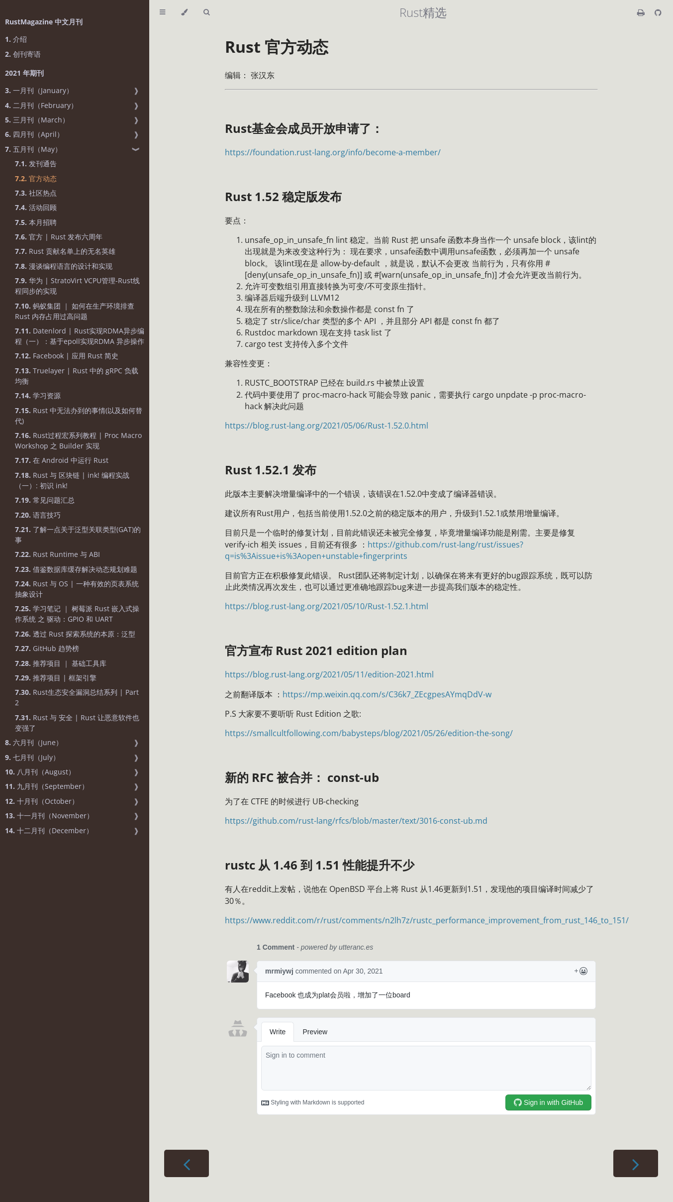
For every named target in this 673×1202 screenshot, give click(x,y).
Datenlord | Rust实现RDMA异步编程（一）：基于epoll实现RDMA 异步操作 (79, 336)
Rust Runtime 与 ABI (57, 554)
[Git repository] (658, 12)
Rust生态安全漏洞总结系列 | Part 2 (77, 697)
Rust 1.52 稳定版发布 (283, 196)
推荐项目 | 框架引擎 (55, 677)
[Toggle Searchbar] (206, 12)
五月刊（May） (33, 149)
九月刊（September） (47, 786)
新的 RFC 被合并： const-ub (302, 777)
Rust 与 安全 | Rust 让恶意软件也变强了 (77, 723)
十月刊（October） (42, 801)
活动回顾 (36, 207)
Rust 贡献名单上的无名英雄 (65, 251)
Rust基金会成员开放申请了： (304, 128)
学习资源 (38, 395)
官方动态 (36, 178)
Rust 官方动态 (276, 46)
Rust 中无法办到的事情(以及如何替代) (78, 416)
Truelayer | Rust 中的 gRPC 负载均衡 (76, 376)
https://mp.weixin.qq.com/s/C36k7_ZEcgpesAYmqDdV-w (387, 694)
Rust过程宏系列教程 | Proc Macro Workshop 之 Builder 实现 (78, 440)
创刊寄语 (23, 54)
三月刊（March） (37, 119)
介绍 (16, 39)
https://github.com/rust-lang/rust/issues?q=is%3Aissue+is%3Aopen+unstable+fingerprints (374, 550)
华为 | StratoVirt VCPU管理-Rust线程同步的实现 (77, 286)
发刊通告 (36, 163)
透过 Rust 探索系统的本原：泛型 (75, 634)
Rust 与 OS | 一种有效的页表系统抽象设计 (77, 589)
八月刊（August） (40, 771)
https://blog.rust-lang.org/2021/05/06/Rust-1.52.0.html (326, 425)
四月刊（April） (34, 134)
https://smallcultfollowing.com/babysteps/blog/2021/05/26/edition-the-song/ (369, 733)
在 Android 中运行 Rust (61, 460)
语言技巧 (38, 515)
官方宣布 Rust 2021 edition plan (316, 650)
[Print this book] (642, 12)
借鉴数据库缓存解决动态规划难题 (76, 569)
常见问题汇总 (45, 500)
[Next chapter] (635, 1163)
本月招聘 (36, 222)
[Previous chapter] (186, 1163)
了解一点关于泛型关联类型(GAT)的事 (78, 535)
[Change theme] (184, 12)
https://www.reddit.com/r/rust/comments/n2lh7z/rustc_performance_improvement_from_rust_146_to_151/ (427, 920)
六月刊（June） (34, 742)
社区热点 (36, 193)
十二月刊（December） (49, 830)
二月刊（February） (41, 105)
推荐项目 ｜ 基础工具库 (60, 663)
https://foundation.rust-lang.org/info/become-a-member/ (333, 152)
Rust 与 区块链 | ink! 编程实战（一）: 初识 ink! (72, 480)
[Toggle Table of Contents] (162, 12)
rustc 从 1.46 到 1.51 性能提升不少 (319, 865)
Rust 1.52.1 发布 (270, 469)
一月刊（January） (39, 90)
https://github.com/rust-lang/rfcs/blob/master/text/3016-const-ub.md (356, 820)
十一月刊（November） (49, 815)
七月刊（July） (32, 757)
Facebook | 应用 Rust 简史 (66, 355)
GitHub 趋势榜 (47, 648)
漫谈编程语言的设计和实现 (63, 266)
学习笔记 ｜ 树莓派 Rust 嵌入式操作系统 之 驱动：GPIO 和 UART (77, 614)
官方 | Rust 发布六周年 (58, 236)
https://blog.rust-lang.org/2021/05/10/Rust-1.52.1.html (326, 606)
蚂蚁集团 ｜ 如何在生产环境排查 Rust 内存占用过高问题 (74, 311)
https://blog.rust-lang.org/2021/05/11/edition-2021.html (329, 674)
